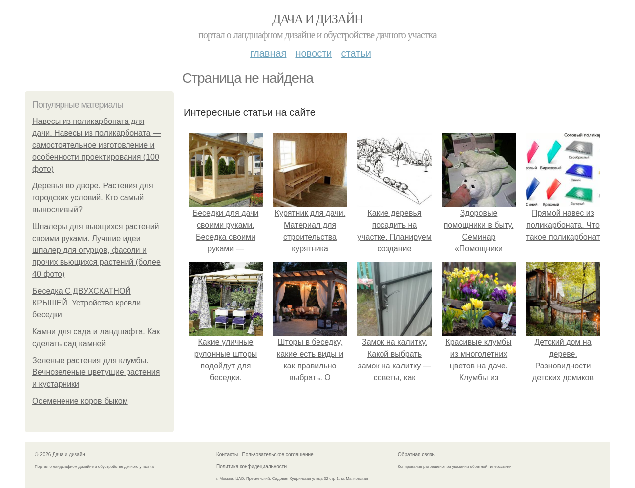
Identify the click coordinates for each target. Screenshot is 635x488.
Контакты (227, 454)
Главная (268, 53)
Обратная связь (416, 454)
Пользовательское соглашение (278, 454)
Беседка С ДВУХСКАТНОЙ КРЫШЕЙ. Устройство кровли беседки (86, 303)
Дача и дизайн (317, 19)
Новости (313, 53)
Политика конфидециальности (251, 466)
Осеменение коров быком (80, 401)
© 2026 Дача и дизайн (60, 454)
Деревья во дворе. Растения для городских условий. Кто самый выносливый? (92, 198)
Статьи (356, 53)
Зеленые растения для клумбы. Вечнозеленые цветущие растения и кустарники (96, 372)
